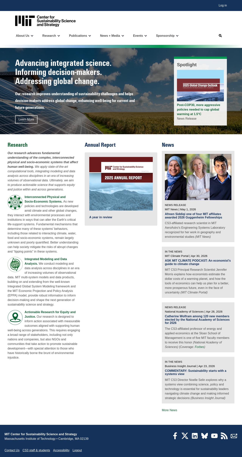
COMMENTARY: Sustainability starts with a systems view (195, 372)
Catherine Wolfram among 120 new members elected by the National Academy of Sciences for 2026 (197, 319)
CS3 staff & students (36, 450)
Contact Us (12, 450)
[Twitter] (185, 438)
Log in (223, 5)
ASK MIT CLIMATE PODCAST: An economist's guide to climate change (198, 262)
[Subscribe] (234, 438)
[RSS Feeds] (224, 438)
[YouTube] (214, 438)
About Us (22, 35)
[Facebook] (175, 438)
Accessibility (61, 450)
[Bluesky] (204, 438)
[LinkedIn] (194, 438)
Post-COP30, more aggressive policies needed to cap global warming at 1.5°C (198, 109)
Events (138, 35)
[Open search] (220, 35)
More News (169, 410)
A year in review (100, 217)
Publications (78, 35)
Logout (77, 450)
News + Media (110, 35)
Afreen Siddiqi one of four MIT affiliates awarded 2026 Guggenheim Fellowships (193, 215)
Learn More (26, 119)
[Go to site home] (45, 21)
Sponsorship (165, 35)
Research (49, 35)
